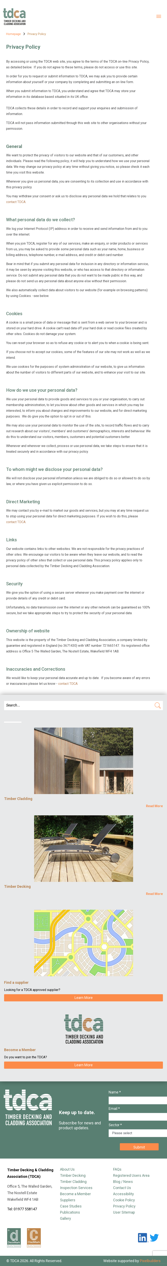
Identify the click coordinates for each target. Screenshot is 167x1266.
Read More (154, 806)
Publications (70, 1212)
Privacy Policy (124, 1206)
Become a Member (75, 1194)
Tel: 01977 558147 (22, 1209)
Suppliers (67, 1200)
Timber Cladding (73, 1181)
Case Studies (71, 1206)
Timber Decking (73, 1175)
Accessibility (123, 1194)
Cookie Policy (124, 1200)
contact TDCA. (16, 202)
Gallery (65, 1218)
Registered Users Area (131, 1175)
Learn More (84, 997)
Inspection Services (76, 1188)
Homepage (13, 34)
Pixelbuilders (150, 1261)
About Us (67, 1169)
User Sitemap (124, 1212)
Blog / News (123, 1181)
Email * (114, 1108)
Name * (115, 1092)
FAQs (117, 1169)
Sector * (115, 1125)
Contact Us (122, 1188)
